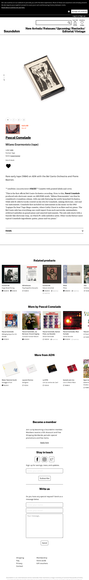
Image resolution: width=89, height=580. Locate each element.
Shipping (20, 558)
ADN (11, 150)
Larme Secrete (68, 336)
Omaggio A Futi (7, 382)
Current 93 (5, 285)
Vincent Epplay (34, 334)
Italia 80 (25, 125)
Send (44, 543)
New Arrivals (33, 28)
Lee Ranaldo (51, 334)
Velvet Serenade (48, 336)
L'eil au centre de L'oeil (50, 382)
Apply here (44, 442)
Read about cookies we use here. (13, 7)
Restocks (78, 28)
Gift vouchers (42, 563)
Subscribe (44, 478)
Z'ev (85, 285)
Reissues (49, 28)
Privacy (19, 563)
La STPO (45, 380)
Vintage (80, 31)
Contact (19, 566)
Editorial (67, 31)
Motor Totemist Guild (9, 380)
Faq (17, 560)
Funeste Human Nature (30, 336)
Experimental (15, 156)
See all (24, 128)
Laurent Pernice (27, 380)
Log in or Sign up (79, 16)
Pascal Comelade (18, 137)
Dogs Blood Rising (8, 288)
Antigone (25, 382)
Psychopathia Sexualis (30, 288)
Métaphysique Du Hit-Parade (9, 335)
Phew (65, 285)
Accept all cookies (79, 11)
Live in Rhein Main (69, 382)
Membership (42, 558)
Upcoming (63, 28)
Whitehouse (26, 285)
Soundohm (12, 31)
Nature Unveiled (48, 288)
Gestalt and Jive (68, 380)
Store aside (41, 560)
